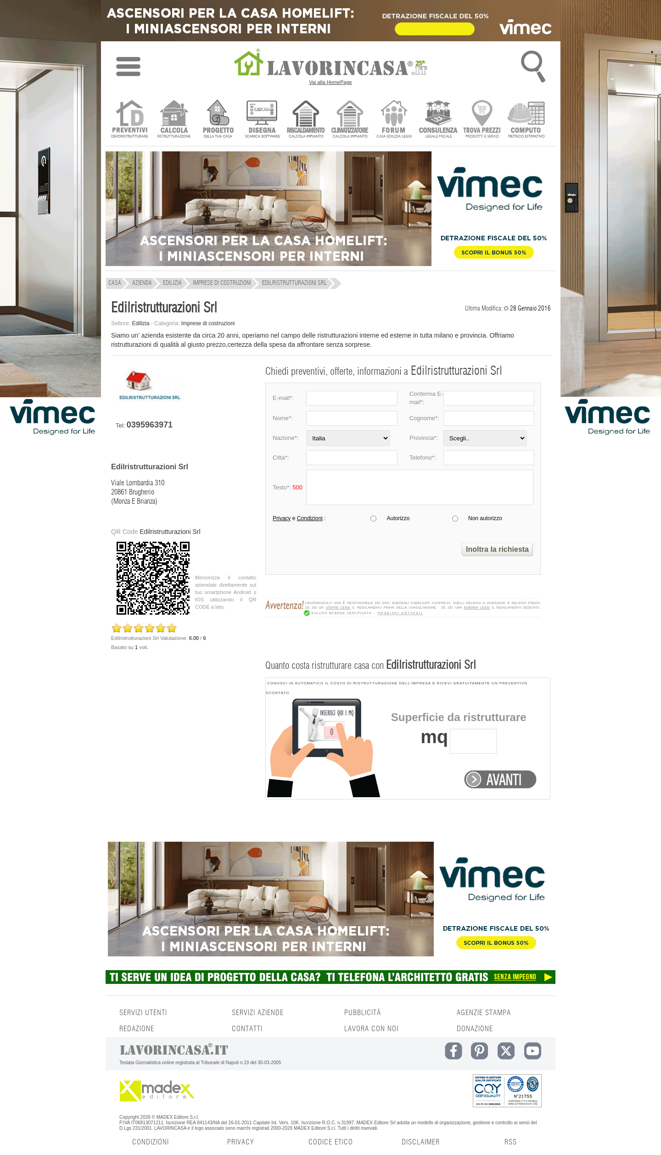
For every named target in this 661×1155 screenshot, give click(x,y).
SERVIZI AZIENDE (258, 1012)
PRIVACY (240, 1142)
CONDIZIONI (150, 1142)
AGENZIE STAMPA (484, 1012)
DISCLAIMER (421, 1142)
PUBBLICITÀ (362, 1012)
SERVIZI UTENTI (143, 1012)
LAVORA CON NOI (371, 1029)
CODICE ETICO (330, 1142)
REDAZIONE (136, 1029)
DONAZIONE (475, 1029)
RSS (510, 1142)
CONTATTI (247, 1029)
